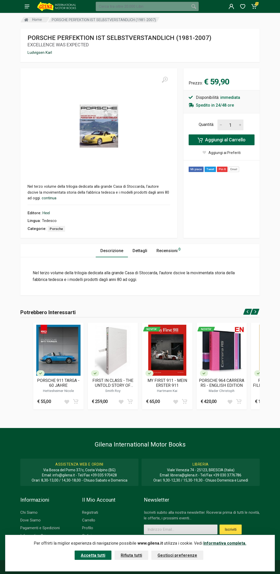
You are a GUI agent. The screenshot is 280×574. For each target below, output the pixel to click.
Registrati (90, 512)
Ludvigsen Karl (40, 52)
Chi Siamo (29, 512)
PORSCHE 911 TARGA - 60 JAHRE (58, 383)
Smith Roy (112, 391)
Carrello (88, 520)
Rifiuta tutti (131, 555)
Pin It (222, 169)
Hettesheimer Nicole (58, 391)
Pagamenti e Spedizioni (40, 528)
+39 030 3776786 (227, 475)
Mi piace (196, 169)
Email (233, 169)
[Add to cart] (75, 401)
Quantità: (206, 124)
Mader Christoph (221, 391)
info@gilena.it (63, 475)
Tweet (210, 169)
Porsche (56, 229)
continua (49, 198)
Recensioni (168, 250)
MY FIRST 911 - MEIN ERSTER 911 (167, 383)
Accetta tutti (93, 555)
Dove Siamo (30, 520)
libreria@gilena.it (183, 475)
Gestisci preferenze (177, 555)
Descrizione (111, 250)
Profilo (87, 528)
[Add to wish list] (66, 401)
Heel (46, 213)
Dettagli (140, 250)
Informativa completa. (224, 543)
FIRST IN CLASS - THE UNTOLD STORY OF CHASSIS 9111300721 (112, 383)
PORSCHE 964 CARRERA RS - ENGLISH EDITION (221, 383)
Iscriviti (231, 529)
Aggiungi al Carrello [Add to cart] (222, 140)
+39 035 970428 (104, 475)
